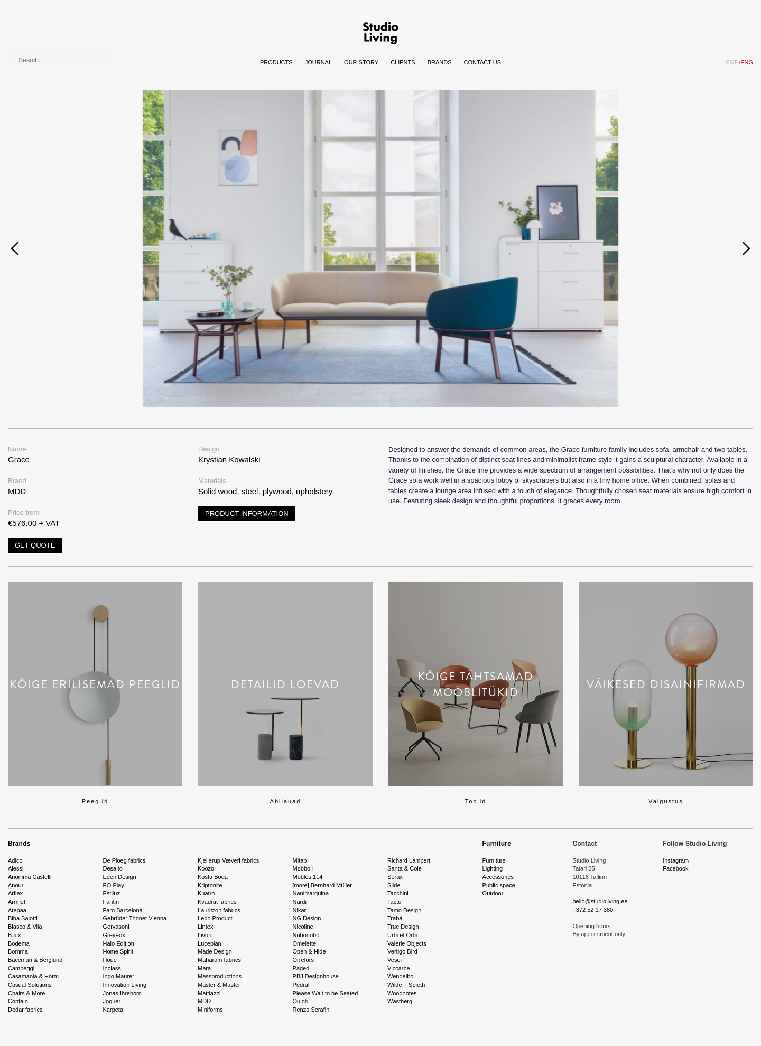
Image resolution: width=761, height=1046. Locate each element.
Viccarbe (398, 968)
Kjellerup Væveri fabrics (228, 860)
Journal (318, 62)
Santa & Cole (404, 868)
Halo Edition (118, 943)
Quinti (300, 1001)
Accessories (498, 877)
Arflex (15, 893)
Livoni (205, 935)
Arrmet (16, 902)
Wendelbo (400, 976)
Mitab (300, 860)
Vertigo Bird (402, 951)
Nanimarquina (311, 893)
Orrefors (303, 960)
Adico (15, 860)
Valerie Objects (406, 943)
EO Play (113, 885)
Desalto (113, 868)
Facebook (675, 868)
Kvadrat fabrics (217, 902)
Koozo (206, 868)
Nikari (300, 910)
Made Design (215, 951)
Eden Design (119, 877)
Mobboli (303, 868)
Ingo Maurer (118, 976)
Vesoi (394, 960)
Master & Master (219, 985)
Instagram (676, 860)
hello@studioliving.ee (599, 901)
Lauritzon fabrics (219, 910)
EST (731, 62)
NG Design (307, 918)
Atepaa (17, 910)
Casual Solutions (30, 985)
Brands (440, 62)
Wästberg (399, 1001)
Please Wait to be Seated (325, 993)
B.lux (14, 935)
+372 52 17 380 (592, 909)
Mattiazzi (209, 993)
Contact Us (483, 62)
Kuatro (206, 893)
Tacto (394, 902)
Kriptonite (210, 885)
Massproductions (220, 976)
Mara (204, 968)
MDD (204, 1001)
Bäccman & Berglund (35, 960)
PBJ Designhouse (316, 976)
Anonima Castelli (30, 877)
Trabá (394, 918)
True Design (403, 926)
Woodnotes (401, 993)
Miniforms (210, 1009)
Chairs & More (26, 993)
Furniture (496, 843)
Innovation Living (125, 985)
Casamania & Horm (33, 976)
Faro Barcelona (123, 910)
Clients (403, 62)
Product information (247, 513)
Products (276, 62)
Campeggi (21, 968)
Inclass (112, 968)
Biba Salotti (23, 918)
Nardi (300, 902)
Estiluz (111, 893)
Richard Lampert (408, 860)
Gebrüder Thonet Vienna (135, 918)
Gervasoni (116, 926)
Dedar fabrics (25, 1009)
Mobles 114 (308, 877)
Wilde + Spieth (406, 985)
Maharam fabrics (219, 960)
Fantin (111, 902)
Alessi (15, 868)
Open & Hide (309, 951)
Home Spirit (118, 951)
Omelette (305, 943)
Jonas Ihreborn (122, 993)
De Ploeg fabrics (124, 860)
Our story (361, 62)
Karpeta (113, 1009)
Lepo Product (215, 918)
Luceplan (209, 943)
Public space (498, 885)
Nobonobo (306, 935)
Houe (110, 960)
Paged (301, 968)
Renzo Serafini (312, 1009)
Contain (18, 1001)
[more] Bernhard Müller (322, 885)
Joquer (112, 1001)
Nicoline (303, 926)
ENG (746, 62)
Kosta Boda (213, 877)
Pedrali (302, 985)
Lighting (492, 868)
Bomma (18, 951)
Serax (395, 877)
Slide (393, 885)
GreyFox (114, 935)
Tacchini (398, 893)
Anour (15, 885)
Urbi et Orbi (402, 935)
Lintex (205, 926)
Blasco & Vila (25, 926)
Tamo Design (404, 910)
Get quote (35, 545)
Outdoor (493, 893)
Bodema (19, 943)
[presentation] (15, 248)
